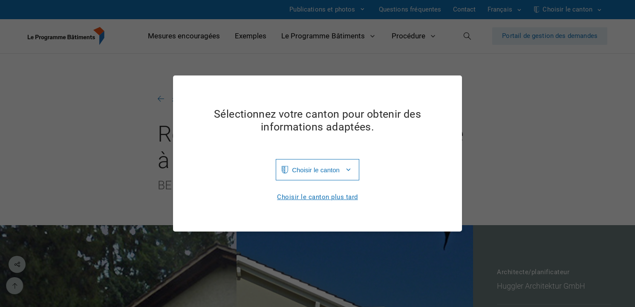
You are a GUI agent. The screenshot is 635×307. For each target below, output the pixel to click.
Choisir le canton (316, 170)
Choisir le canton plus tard (317, 197)
